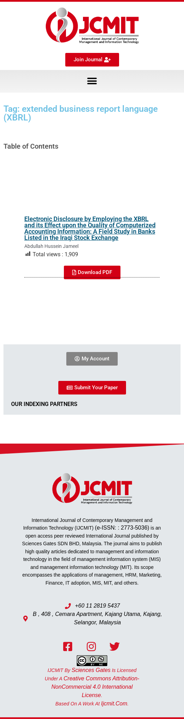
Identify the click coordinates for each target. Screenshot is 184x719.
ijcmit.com (114, 703)
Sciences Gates (91, 670)
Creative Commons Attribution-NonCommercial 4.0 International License (95, 686)
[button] (92, 81)
